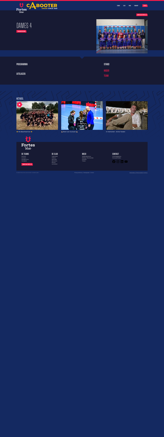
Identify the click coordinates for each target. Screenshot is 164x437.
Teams (118, 5)
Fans (130, 5)
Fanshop (136, 5)
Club (124, 5)
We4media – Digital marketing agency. (138, 172)
